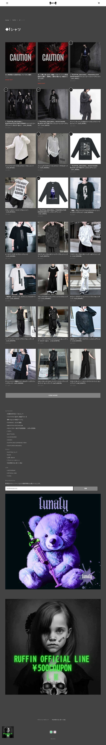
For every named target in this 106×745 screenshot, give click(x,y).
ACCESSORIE (12, 437)
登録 (85, 488)
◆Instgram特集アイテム (15, 419)
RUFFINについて (12, 452)
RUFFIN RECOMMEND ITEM (16, 442)
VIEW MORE (53, 395)
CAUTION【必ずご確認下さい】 (17, 416)
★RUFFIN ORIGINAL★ (15, 425)
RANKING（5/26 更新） (15, 422)
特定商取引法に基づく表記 (14, 463)
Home (7, 20)
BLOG (9, 455)
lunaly (9, 476)
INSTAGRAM (11, 470)
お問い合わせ (11, 457)
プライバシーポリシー (13, 460)
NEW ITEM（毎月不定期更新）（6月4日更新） (21, 428)
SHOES (9, 440)
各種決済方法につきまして (15, 414)
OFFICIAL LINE (12, 473)
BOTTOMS (11, 434)
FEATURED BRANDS (14, 445)
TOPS (14, 20)
